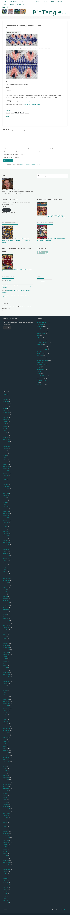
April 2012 (5, 692)
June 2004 (5, 894)
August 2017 (5, 560)
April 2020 (5, 529)
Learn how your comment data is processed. (30, 164)
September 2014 (6, 627)
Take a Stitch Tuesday (41, 380)
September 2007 (6, 815)
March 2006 (5, 855)
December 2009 (6, 755)
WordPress (64, 910)
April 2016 (5, 594)
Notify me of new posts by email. (11, 157)
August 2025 (5, 406)
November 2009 (6, 757)
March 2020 (5, 531)
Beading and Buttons (41, 331)
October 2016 (6, 582)
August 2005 (5, 871)
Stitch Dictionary (40, 378)
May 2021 (5, 502)
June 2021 (5, 500)
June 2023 (5, 453)
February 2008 (6, 804)
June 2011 (5, 715)
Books (38, 335)
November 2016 (6, 580)
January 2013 (6, 672)
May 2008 (5, 797)
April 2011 (5, 719)
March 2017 (5, 571)
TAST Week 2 (9, 280)
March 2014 (5, 641)
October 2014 (6, 625)
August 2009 (5, 764)
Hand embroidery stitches (42, 360)
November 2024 (6, 415)
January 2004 (6, 902)
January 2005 (6, 882)
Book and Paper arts (41, 333)
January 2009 (6, 779)
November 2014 (6, 623)
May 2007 (5, 824)
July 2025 (5, 408)
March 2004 (5, 900)
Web (38, 382)
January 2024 (6, 437)
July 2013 (5, 659)
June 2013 (5, 661)
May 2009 (5, 770)
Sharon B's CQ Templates (42, 375)
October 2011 (6, 706)
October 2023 (6, 444)
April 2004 (5, 898)
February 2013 (6, 670)
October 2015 (6, 607)
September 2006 (6, 842)
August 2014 (5, 629)
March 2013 (5, 668)
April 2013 (5, 665)
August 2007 (5, 817)
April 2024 (5, 430)
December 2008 (6, 782)
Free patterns (40, 355)
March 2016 (5, 596)
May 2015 (5, 616)
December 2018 (6, 542)
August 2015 (5, 612)
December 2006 (6, 835)
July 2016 (5, 589)
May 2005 (5, 876)
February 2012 (6, 697)
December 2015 (6, 603)
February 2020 (6, 533)
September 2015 (6, 609)
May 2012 (5, 690)
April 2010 (5, 746)
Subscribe (6, 210)
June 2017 (5, 565)
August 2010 (5, 737)
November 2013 (6, 650)
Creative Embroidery (41, 346)
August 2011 (5, 710)
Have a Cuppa (40, 362)
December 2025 (6, 403)
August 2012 (5, 683)
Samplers (39, 373)
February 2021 (6, 509)
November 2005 (6, 864)
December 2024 (6, 412)
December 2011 (6, 701)
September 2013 (6, 654)
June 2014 (5, 634)
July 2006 (5, 847)
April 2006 (5, 853)
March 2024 (5, 432)
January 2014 (6, 645)
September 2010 (6, 735)
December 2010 (6, 728)
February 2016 (6, 598)
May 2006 (5, 851)
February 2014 (6, 643)
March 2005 (5, 880)
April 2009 (5, 773)
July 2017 (5, 562)
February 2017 (6, 573)
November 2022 (6, 468)
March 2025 (5, 410)
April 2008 (5, 800)
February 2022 (6, 484)
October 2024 (6, 417)
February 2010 (6, 750)
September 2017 (6, 558)
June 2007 (5, 822)
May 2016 (5, 591)
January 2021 (6, 511)
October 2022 (6, 471)
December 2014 (6, 621)
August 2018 (5, 551)
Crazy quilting (40, 344)
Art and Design (40, 326)
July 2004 (5, 891)
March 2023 (5, 459)
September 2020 (6, 520)
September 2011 (6, 708)
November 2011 (6, 703)
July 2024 (5, 424)
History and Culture (41, 364)
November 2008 (6, 784)
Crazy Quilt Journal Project (43, 342)
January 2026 (6, 401)
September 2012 (6, 681)
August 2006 (5, 844)
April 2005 (5, 878)
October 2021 (6, 493)
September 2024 (6, 419)
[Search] (24, 4)
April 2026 (5, 394)
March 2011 (5, 721)
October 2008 (6, 786)
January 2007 (6, 833)
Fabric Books (39, 351)
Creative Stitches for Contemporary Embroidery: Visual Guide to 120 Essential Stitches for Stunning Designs (16, 240)
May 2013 (5, 663)
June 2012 (5, 688)
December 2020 (6, 513)
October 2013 (6, 652)
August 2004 (5, 889)
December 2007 (6, 808)
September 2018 (6, 549)
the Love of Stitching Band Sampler (32, 104)
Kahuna (59, 910)
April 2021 (5, 504)
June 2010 (5, 741)
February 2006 (6, 858)
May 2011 (5, 717)
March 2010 (5, 748)
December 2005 (6, 862)
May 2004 (5, 896)
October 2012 (6, 679)
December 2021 (6, 488)
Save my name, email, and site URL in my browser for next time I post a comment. (21, 151)
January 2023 (6, 464)
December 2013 (6, 647)
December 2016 (6, 578)
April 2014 (5, 638)
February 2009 (6, 777)
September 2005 (6, 869)
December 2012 (6, 674)
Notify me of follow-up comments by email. (13, 154)
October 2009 (6, 759)
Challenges (39, 337)
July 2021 (5, 497)
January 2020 (6, 535)
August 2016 (5, 587)
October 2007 (6, 813)
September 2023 (6, 446)
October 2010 (6, 732)
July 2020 (5, 524)
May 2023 (5, 455)
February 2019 (6, 540)
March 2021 (5, 506)
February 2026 (6, 399)
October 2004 (6, 887)
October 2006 (6, 840)
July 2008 (5, 793)
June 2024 (5, 426)
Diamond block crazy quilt (42, 349)
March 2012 (5, 694)
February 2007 (6, 831)
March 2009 (5, 775)
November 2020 (6, 515)
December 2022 (6, 466)
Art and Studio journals (42, 328)
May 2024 (5, 428)
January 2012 (6, 699)
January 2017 (6, 576)
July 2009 (5, 766)
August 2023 (5, 448)
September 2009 (6, 761)
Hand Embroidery (40, 358)
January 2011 (6, 726)
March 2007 (5, 829)
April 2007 (5, 826)
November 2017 (6, 556)
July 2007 (5, 820)
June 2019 (5, 538)
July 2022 (5, 477)
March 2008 (5, 802)
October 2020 (6, 518)
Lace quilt (39, 367)
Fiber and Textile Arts (41, 353)
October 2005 (6, 867)
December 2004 (6, 885)
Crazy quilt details (41, 340)
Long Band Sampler (12, 17)
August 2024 (5, 421)
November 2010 (6, 730)
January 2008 (6, 806)
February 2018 (6, 553)
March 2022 (5, 482)
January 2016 (6, 600)
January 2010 (6, 753)
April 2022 (5, 479)
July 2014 (5, 632)
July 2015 (5, 614)
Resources (39, 371)
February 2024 (6, 435)
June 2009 (5, 768)
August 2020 (5, 522)
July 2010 (5, 739)
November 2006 (6, 838)
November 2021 (6, 491)
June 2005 (5, 873)
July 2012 (5, 685)
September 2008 (6, 788)
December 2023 (6, 439)
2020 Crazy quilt (40, 324)
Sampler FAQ (28, 101)
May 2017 (5, 567)
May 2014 (5, 636)
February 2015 (6, 618)
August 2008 (5, 791)
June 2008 (5, 795)
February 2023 (6, 462)
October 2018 (6, 547)
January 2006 (6, 860)
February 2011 (6, 723)
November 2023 (6, 441)
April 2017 (5, 569)
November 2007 (6, 811)
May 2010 (5, 744)
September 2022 (6, 473)
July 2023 (5, 450)
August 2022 (5, 475)
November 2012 (6, 676)
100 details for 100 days (42, 322)
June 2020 (5, 526)
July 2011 (5, 712)
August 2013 (5, 656)
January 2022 (6, 486)
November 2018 (6, 544)
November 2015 (6, 605)
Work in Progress (40, 384)
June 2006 (5, 849)
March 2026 (5, 397)
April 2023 (5, 457)
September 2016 (6, 585)
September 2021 (6, 495)
